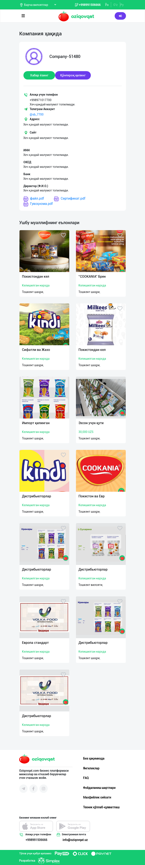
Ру (122, 4)
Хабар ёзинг (39, 75)
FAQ (86, 778)
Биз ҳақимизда (93, 758)
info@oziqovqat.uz (75, 840)
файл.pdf (33, 198)
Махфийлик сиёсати (97, 797)
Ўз (107, 4)
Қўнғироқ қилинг (73, 75)
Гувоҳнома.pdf (38, 204)
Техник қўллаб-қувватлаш (101, 807)
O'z (115, 4)
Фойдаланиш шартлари (99, 787)
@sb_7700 (37, 114)
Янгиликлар (91, 768)
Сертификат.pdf (69, 198)
